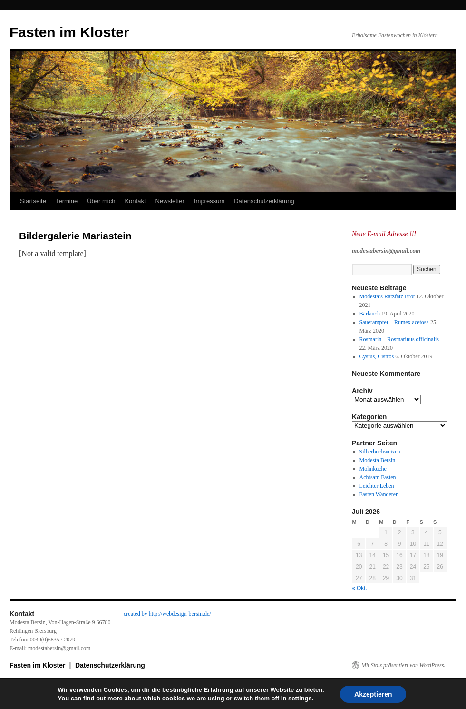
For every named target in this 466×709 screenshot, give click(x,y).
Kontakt (135, 201)
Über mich (101, 201)
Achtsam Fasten (377, 477)
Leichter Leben (376, 486)
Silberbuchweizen (379, 451)
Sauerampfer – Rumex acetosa (394, 322)
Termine (67, 201)
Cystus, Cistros (376, 356)
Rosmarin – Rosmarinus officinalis (399, 339)
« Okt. (359, 588)
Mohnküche (373, 468)
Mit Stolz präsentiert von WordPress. (403, 665)
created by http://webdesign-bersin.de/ (167, 614)
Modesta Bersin (377, 460)
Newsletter (169, 201)
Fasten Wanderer (378, 494)
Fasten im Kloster (69, 32)
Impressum (209, 201)
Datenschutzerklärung (264, 201)
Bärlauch (369, 313)
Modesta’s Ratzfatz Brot (387, 296)
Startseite (33, 201)
